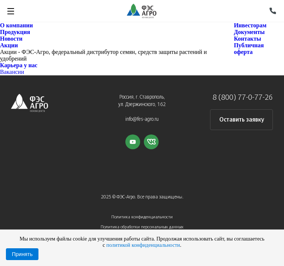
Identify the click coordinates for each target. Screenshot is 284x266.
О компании (16, 25)
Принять (22, 254)
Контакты (247, 38)
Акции (9, 45)
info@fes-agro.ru (142, 119)
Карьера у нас (18, 65)
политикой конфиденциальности (143, 245)
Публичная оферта (249, 48)
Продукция (15, 32)
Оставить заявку (241, 120)
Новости (11, 38)
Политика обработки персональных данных (142, 227)
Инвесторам (250, 25)
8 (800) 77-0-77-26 (243, 97)
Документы (249, 32)
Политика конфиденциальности (142, 217)
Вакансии (12, 72)
